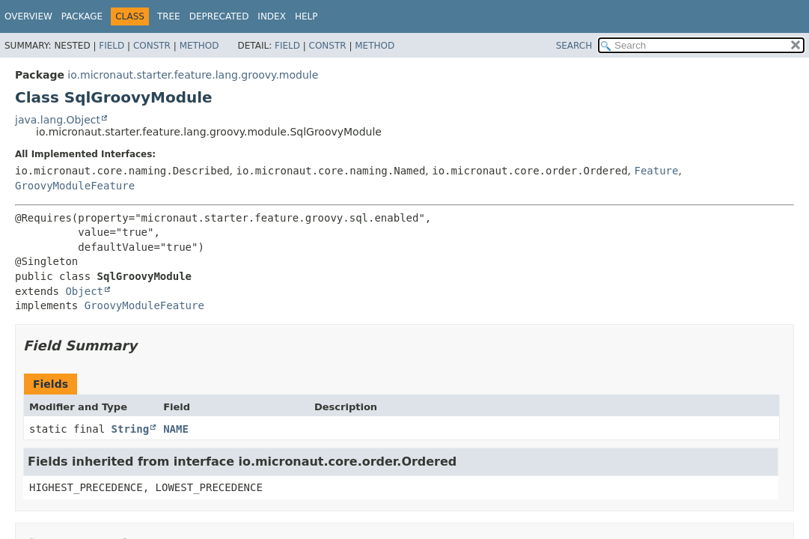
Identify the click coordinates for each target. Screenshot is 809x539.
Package (82, 16)
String (131, 429)
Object (84, 291)
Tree (168, 16)
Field (111, 45)
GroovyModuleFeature (75, 186)
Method (199, 45)
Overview (28, 16)
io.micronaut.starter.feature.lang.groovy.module (192, 75)
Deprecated (219, 16)
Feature (656, 171)
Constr (152, 45)
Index (271, 16)
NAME (176, 429)
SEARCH (574, 45)
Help (306, 16)
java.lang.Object (57, 120)
